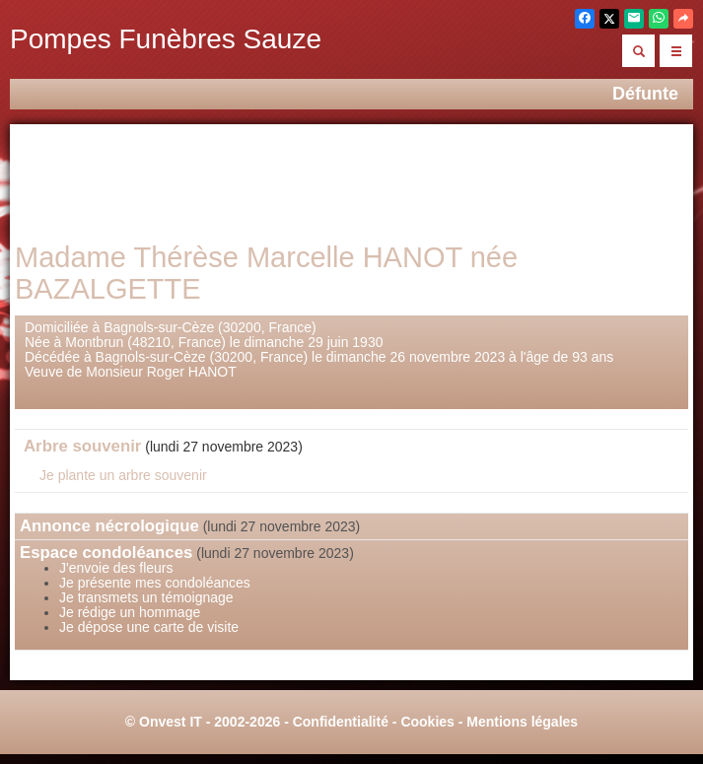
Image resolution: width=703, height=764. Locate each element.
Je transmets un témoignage (146, 597)
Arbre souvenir (82, 446)
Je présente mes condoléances (154, 582)
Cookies (427, 721)
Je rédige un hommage (129, 612)
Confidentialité (340, 721)
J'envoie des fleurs (116, 568)
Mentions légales (522, 721)
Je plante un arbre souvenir (123, 475)
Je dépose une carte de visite (149, 627)
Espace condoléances (106, 552)
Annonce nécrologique (109, 526)
